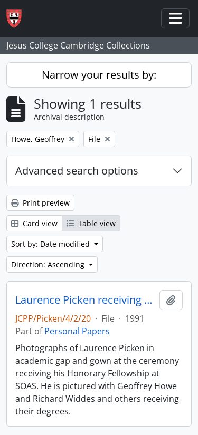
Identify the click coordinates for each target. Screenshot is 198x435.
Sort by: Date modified (51, 244)
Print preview (40, 203)
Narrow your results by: (99, 74)
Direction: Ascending (49, 264)
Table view (91, 223)
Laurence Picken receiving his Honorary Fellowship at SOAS (85, 300)
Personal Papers (77, 331)
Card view (34, 223)
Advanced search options (76, 170)
